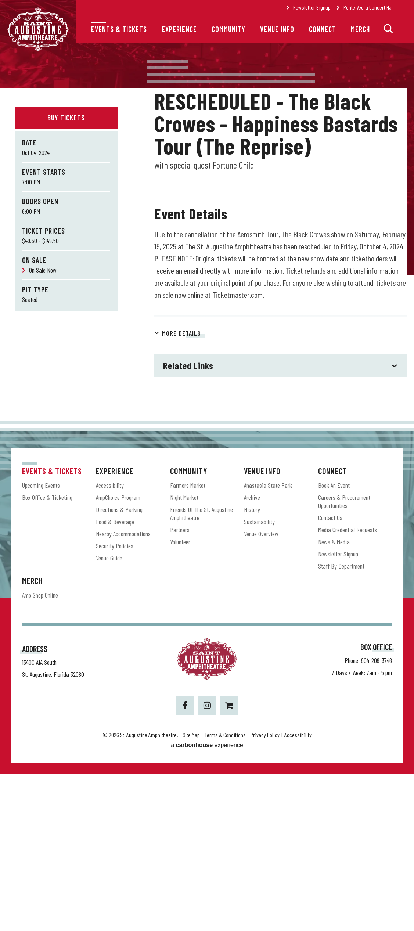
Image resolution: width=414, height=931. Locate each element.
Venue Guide (109, 715)
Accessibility (110, 642)
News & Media (334, 699)
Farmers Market (187, 642)
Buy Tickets (66, 117)
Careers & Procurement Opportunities (344, 658)
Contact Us (330, 675)
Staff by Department (341, 723)
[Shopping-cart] (229, 862)
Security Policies (114, 703)
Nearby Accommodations (123, 691)
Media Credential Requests (347, 687)
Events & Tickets (119, 29)
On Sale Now (43, 270)
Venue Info (277, 29)
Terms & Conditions (225, 891)
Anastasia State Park (268, 642)
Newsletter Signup (312, 7)
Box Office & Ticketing (47, 654)
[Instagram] (207, 862)
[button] (388, 29)
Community (228, 29)
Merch (360, 29)
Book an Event (334, 642)
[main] (207, 333)
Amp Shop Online (40, 752)
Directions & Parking (119, 667)
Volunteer (180, 699)
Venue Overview (261, 691)
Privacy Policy (265, 891)
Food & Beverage (115, 679)
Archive (252, 654)
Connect (322, 29)
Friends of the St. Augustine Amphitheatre (201, 671)
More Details (181, 490)
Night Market (184, 654)
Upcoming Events (41, 642)
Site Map (191, 891)
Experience (179, 29)
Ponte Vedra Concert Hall (368, 7)
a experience (207, 902)
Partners (180, 687)
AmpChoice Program (118, 654)
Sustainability (259, 679)
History (252, 667)
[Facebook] (185, 862)
